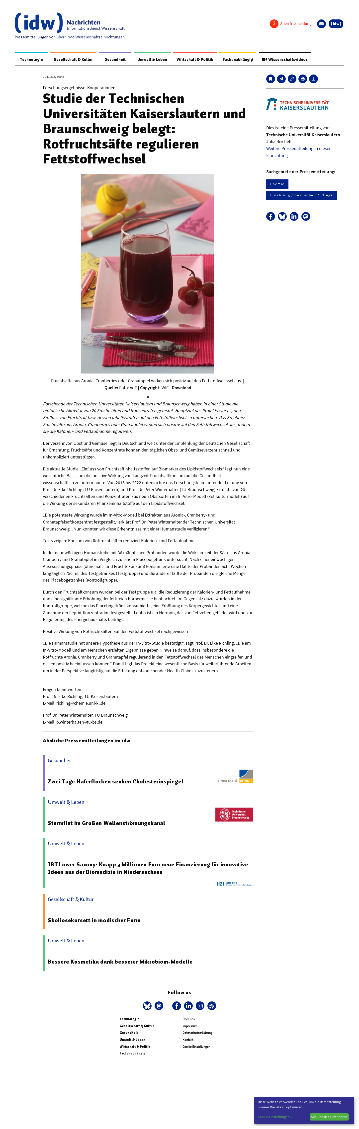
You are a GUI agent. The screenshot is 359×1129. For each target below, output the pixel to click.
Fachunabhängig (236, 60)
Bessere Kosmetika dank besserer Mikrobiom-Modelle (120, 962)
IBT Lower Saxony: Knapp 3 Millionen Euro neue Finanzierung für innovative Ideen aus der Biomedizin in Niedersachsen (149, 868)
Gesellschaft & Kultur (71, 60)
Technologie (30, 60)
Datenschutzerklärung (197, 1033)
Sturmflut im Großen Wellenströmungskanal (107, 823)
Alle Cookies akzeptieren (329, 1117)
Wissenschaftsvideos (284, 60)
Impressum (189, 1026)
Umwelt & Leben (149, 60)
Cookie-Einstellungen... (275, 1117)
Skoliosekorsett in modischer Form (94, 920)
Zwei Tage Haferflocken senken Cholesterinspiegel (116, 781)
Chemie (277, 184)
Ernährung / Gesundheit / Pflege (301, 195)
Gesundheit (112, 60)
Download (181, 388)
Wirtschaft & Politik (192, 60)
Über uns (188, 1019)
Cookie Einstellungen (196, 1047)
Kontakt (187, 1040)
